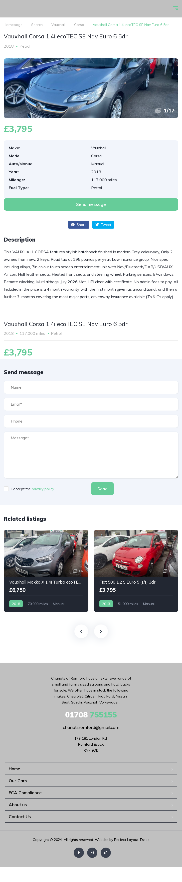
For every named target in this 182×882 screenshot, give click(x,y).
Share (78, 224)
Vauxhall (58, 24)
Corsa (79, 24)
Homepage (13, 24)
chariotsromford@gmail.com (91, 727)
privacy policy (43, 489)
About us (18, 804)
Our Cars (18, 780)
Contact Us (20, 816)
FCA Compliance (25, 792)
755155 (91, 714)
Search (37, 24)
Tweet (103, 224)
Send (102, 488)
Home (14, 768)
